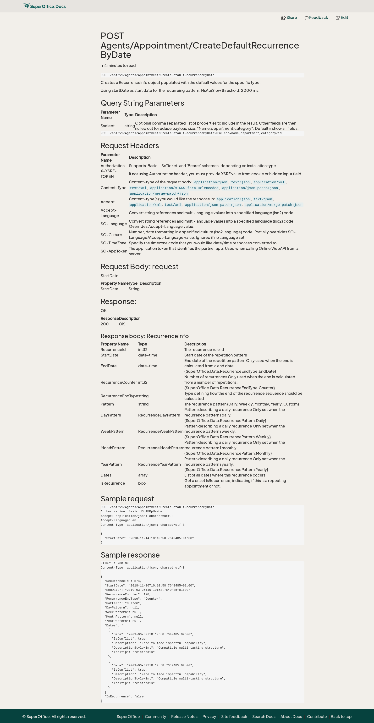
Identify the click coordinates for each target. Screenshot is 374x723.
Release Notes (184, 716)
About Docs (291, 716)
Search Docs (263, 716)
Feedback (316, 17)
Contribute (317, 716)
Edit (342, 17)
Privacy (209, 716)
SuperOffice (128, 716)
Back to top (341, 716)
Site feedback (234, 716)
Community (155, 716)
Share (289, 17)
